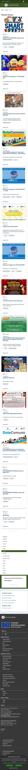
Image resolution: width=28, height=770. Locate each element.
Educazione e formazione (7, 674)
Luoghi (4, 700)
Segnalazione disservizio (7, 741)
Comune (4, 544)
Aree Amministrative (7, 641)
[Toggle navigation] (2, 5)
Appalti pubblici (6, 663)
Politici (4, 646)
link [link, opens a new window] (25, 763)
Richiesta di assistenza (7, 745)
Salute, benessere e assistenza (9, 682)
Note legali (5, 754)
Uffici (4, 643)
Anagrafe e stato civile (7, 656)
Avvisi (5, 34)
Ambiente (5, 539)
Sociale (4, 563)
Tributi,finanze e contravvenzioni (9, 678)
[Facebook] (3, 634)
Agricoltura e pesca (6, 685)
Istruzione (5, 553)
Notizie (5, 110)
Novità (6, 10)
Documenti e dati (6, 650)
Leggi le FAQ (5, 743)
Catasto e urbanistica (7, 665)
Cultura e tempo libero (7, 658)
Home (2, 10)
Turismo (4, 570)
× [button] (26, 756)
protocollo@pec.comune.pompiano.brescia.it (12, 714)
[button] (14, 768)
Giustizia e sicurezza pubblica (8, 676)
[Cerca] (25, 5)
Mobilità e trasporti (6, 669)
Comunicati (6, 334)
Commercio (5, 541)
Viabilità (4, 573)
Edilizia (4, 548)
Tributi (4, 568)
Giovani (4, 551)
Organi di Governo (6, 639)
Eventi (4, 702)
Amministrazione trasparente (8, 751)
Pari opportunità (6, 556)
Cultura (4, 546)
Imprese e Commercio (7, 661)
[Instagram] (6, 634)
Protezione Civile (6, 558)
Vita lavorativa (5, 659)
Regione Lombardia (5, 1)
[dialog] (14, 762)
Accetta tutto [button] (9, 765)
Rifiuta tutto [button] (18, 765)
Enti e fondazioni (6, 645)
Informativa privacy (6, 753)
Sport (4, 565)
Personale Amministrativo (8, 648)
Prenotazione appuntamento (8, 740)
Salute (4, 561)
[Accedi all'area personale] (23, 1)
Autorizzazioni (5, 684)
